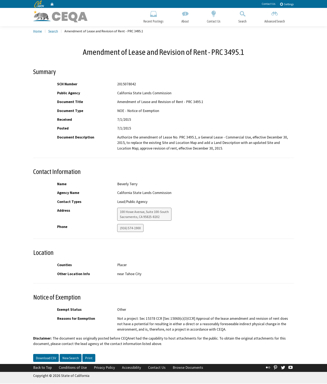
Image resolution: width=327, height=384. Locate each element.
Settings (287, 4)
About (185, 16)
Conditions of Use (73, 368)
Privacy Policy (104, 368)
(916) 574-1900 (130, 229)
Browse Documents (188, 368)
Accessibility (131, 368)
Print (89, 358)
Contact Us (268, 4)
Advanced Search (275, 16)
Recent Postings (153, 16)
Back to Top (42, 368)
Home (37, 31)
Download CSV (46, 358)
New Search (70, 358)
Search (242, 16)
